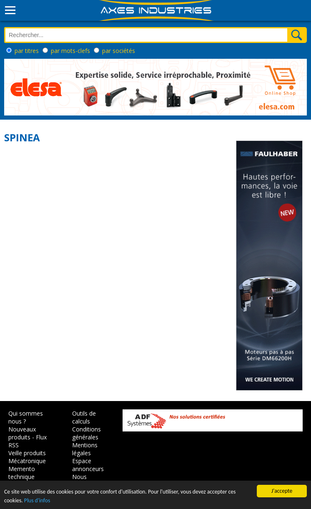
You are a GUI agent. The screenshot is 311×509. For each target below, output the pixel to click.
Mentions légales (85, 449)
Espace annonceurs (88, 465)
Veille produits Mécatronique (27, 457)
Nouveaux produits (22, 433)
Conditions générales (86, 433)
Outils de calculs (84, 417)
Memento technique (21, 473)
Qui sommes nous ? (25, 417)
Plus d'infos (37, 500)
